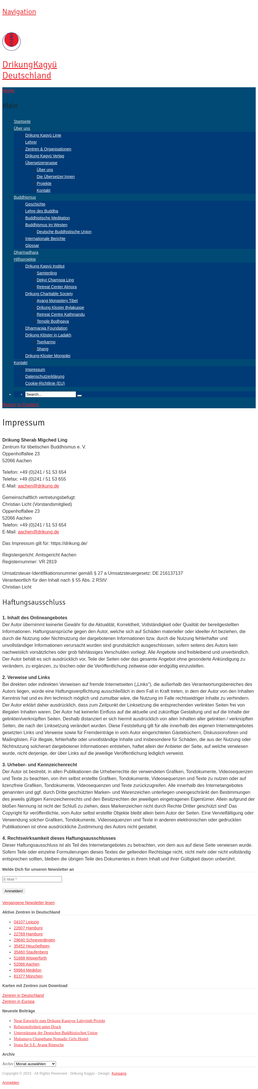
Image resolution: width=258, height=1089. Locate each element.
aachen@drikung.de (38, 485)
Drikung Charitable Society (49, 293)
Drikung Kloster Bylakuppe (60, 307)
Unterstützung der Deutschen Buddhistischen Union (56, 1033)
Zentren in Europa (18, 1001)
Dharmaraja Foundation (46, 328)
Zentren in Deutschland (23, 995)
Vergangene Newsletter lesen (28, 902)
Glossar (32, 245)
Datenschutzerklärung (44, 376)
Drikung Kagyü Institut (45, 266)
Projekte (44, 183)
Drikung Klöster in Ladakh (48, 335)
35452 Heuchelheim (32, 946)
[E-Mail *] (32, 879)
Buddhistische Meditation (47, 218)
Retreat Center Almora (57, 287)
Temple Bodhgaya (53, 321)
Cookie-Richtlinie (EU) (45, 383)
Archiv (7, 1064)
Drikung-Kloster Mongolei (47, 355)
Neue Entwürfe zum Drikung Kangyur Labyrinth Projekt (59, 1021)
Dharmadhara (26, 252)
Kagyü (29, 70)
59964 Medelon (28, 970)
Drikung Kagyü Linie (43, 135)
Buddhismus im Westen (46, 225)
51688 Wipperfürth (30, 958)
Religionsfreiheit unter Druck (37, 1027)
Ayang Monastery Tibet (57, 300)
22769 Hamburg (28, 934)
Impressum (35, 369)
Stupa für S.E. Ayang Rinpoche (39, 1045)
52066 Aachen (27, 964)
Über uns (22, 128)
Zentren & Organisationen (48, 149)
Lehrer (31, 142)
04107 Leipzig (26, 922)
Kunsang (119, 1073)
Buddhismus (25, 197)
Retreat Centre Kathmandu (61, 314)
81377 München (28, 976)
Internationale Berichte (45, 238)
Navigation (19, 11)
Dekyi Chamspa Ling (55, 280)
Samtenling (47, 273)
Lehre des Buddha (41, 211)
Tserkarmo (46, 342)
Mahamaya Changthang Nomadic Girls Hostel (51, 1039)
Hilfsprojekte (25, 259)
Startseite (22, 121)
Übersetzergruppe (41, 162)
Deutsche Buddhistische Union (64, 231)
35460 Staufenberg (31, 952)
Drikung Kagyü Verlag (44, 156)
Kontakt (43, 190)
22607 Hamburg (28, 928)
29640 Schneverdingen (34, 940)
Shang (42, 349)
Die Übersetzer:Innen (56, 176)
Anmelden (10, 1082)
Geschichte (35, 204)
